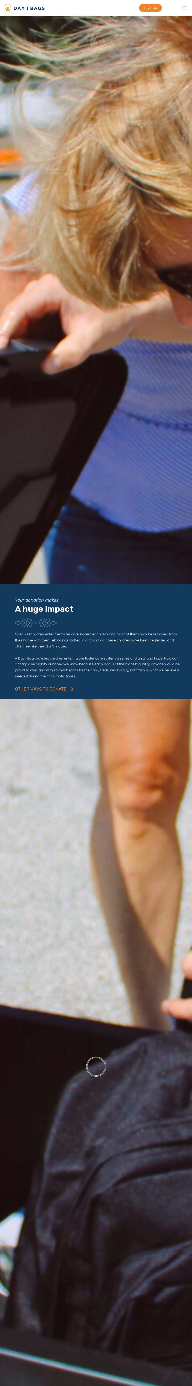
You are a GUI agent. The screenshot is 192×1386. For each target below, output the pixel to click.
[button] (184, 8)
